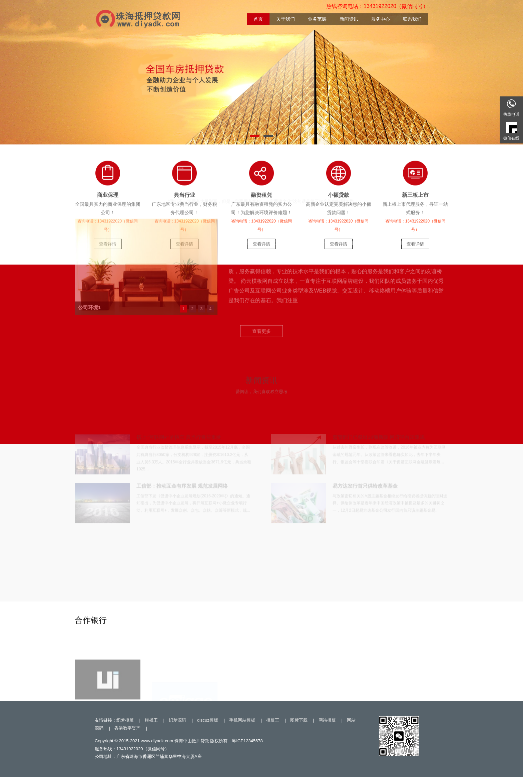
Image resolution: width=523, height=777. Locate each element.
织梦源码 (177, 720)
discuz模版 (207, 720)
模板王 (151, 720)
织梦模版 (125, 720)
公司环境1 (89, 227)
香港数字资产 (127, 728)
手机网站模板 (242, 720)
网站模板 (327, 720)
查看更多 (261, 251)
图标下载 (299, 720)
